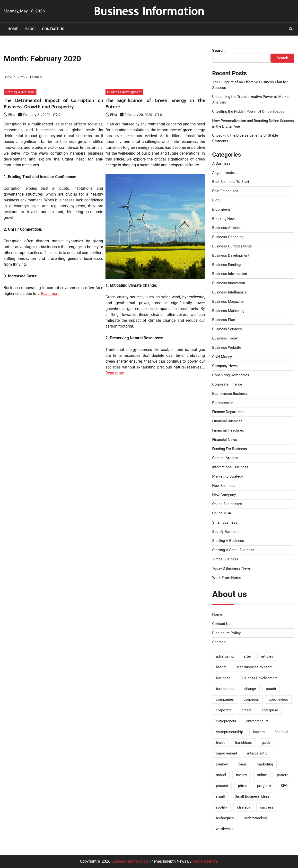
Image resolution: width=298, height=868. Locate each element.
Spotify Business (225, 531)
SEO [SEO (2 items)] (284, 785)
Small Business (224, 522)
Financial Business (227, 421)
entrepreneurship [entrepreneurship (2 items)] (229, 732)
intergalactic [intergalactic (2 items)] (257, 753)
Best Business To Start (230, 181)
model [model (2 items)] (221, 775)
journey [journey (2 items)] (222, 764)
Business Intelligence (229, 292)
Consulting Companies (230, 375)
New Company (224, 495)
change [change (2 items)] (250, 689)
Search (218, 50)
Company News (225, 366)
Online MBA (221, 513)
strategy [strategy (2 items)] (243, 807)
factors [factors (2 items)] (259, 732)
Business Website (226, 347)
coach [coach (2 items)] (271, 689)
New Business (223, 485)
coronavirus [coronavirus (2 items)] (278, 699)
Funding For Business (229, 449)
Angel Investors (224, 172)
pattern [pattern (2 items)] (282, 775)
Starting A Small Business (233, 550)
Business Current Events (232, 246)
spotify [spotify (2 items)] (221, 807)
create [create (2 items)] (247, 710)
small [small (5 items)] (220, 796)
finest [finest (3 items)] (220, 742)
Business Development (124, 92)
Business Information (149, 11)
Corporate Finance (227, 384)
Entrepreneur (222, 403)
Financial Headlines (228, 430)
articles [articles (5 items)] (267, 656)
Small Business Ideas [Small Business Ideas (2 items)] (252, 796)
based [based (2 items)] (221, 667)
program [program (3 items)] (264, 785)
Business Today (225, 338)
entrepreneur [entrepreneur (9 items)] (226, 721)
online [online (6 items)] (262, 775)
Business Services (227, 329)
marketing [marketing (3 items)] (265, 764)
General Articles (225, 458)
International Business (230, 467)
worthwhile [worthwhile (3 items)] (225, 829)
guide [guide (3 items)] (266, 742)
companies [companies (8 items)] (225, 699)
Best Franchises (225, 191)
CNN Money (222, 357)
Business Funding (226, 265)
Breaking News (224, 219)
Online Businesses (227, 504)
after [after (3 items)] (247, 656)
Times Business (225, 559)
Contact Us (53, 29)
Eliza (9, 115)
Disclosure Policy (226, 633)
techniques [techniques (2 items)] (225, 818)
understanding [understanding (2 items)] (255, 818)
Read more (50, 293)
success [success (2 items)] (267, 807)
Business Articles (226, 228)
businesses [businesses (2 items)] (225, 689)
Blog (30, 29)
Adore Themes (205, 861)
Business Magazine (228, 301)
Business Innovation (228, 283)
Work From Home (226, 578)
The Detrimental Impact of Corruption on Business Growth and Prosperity (53, 103)
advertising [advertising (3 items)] (225, 656)
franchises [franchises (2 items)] (243, 742)
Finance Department (228, 412)
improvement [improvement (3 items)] (226, 753)
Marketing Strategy (227, 476)
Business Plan (223, 320)
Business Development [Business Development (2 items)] (259, 678)
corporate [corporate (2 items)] (224, 710)
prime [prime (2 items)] (242, 785)
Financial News (224, 439)
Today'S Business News (231, 568)
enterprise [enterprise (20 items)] (270, 710)
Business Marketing (228, 311)
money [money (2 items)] (241, 775)
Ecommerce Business (230, 393)
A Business (221, 163)
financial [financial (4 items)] (281, 732)
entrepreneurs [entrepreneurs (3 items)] (257, 721)
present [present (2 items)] (222, 785)
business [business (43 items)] (223, 678)
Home (13, 29)
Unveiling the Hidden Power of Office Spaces (248, 111)
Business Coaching (227, 237)
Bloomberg (221, 209)
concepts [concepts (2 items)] (251, 699)
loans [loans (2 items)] (242, 764)
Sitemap (219, 642)
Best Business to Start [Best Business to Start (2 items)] (254, 667)
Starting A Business (20, 92)
